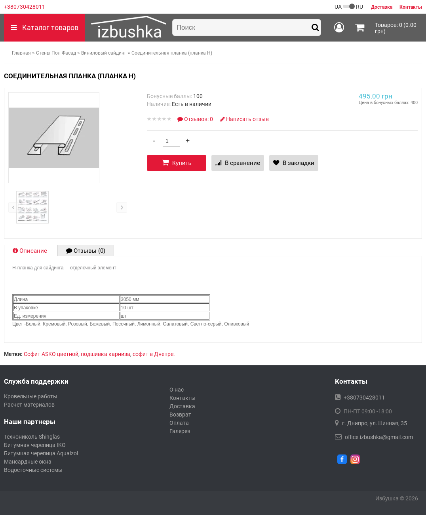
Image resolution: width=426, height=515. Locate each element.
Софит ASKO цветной (51, 354)
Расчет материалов (29, 404)
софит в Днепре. (154, 354)
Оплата (179, 423)
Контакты (182, 398)
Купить (177, 162)
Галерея (179, 431)
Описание (31, 250)
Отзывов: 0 (195, 119)
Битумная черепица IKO (35, 445)
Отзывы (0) (85, 250)
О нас (176, 389)
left (13, 207)
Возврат (180, 414)
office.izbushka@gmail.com (379, 437)
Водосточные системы (33, 470)
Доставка (182, 406)
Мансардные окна (27, 461)
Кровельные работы (30, 396)
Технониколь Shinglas (32, 437)
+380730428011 (24, 7)
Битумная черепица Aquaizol (41, 453)
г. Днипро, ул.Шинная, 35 (374, 423)
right (121, 207)
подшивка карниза (105, 354)
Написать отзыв (244, 119)
